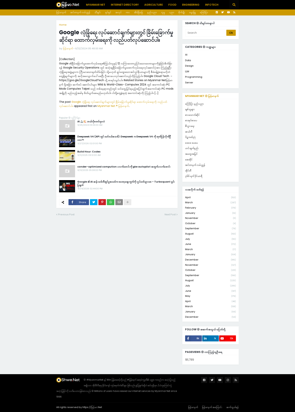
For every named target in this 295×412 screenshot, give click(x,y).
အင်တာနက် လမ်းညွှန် (80, 12)
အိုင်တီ (188, 170)
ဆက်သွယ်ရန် (232, 407)
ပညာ (171, 12)
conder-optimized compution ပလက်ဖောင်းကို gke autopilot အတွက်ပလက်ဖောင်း (123, 166)
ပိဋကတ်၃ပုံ (190, 137)
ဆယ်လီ (188, 131)
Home (63, 25)
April (210, 198)
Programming (193, 77)
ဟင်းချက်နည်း (192, 148)
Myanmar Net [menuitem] (95, 5)
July (210, 239)
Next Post (170, 214)
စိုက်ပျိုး (181, 12)
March (210, 203)
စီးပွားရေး (190, 126)
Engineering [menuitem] (190, 5)
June (210, 244)
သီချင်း (97, 12)
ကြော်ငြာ (204, 12)
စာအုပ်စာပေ (191, 120)
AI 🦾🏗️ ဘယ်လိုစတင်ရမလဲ (91, 121)
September (210, 229)
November (210, 218)
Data (188, 60)
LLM (187, 71)
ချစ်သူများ (190, 109)
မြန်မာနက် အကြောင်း (212, 407)
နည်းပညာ (152, 12)
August (210, 234)
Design (189, 66)
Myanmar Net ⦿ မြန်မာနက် (202, 96)
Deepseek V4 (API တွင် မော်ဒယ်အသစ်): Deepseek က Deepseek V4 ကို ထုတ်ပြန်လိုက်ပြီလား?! (124, 138)
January (210, 213)
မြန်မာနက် (61, 12)
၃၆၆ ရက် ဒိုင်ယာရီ (193, 176)
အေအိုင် (188, 159)
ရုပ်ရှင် (108, 12)
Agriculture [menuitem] (153, 5)
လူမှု (163, 12)
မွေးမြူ (192, 12)
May (210, 296)
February (210, 208)
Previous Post (66, 214)
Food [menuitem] (172, 5)
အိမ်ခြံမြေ (138, 12)
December (210, 260)
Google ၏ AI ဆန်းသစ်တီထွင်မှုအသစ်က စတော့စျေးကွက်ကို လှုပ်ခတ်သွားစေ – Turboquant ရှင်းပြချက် (126, 183)
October (210, 223)
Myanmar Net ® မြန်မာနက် (113, 106)
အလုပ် (118, 12)
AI (186, 54)
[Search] (206, 33)
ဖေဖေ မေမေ (191, 143)
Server (189, 82)
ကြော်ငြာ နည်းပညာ (194, 104)
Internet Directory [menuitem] (125, 5)
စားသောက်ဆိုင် (192, 115)
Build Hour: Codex (88, 151)
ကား (128, 12)
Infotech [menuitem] (211, 5)
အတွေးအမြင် (191, 154)
